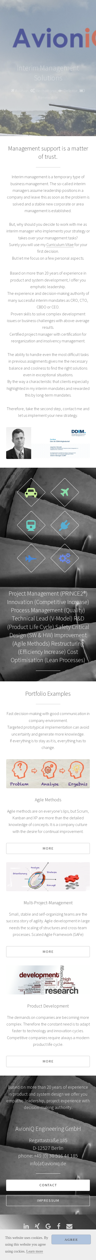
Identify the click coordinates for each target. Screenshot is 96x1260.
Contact (48, 1185)
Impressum (48, 1200)
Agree (71, 1240)
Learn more (34, 1251)
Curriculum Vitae (60, 244)
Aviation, (22, 90)
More (48, 848)
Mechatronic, (47, 90)
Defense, (71, 90)
